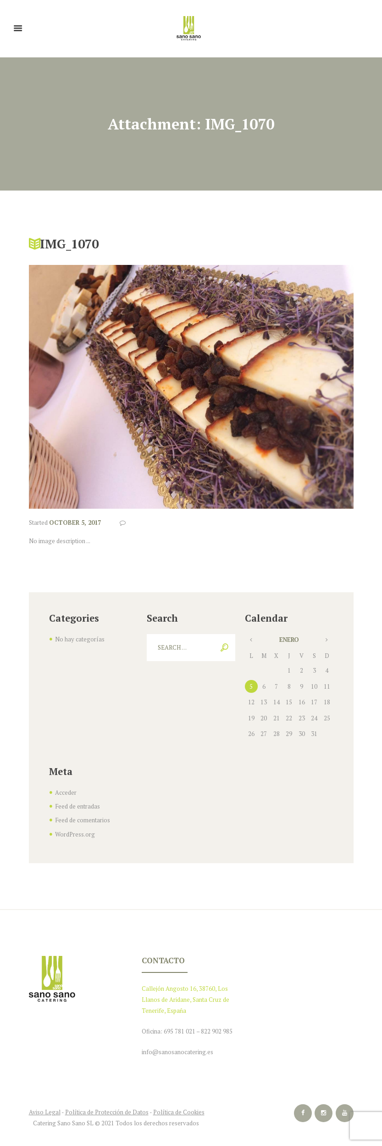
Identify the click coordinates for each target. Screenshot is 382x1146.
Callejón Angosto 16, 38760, (179, 987)
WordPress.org (75, 833)
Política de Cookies (179, 1109)
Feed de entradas (77, 806)
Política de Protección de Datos (107, 1109)
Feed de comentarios (82, 819)
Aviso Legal (45, 1109)
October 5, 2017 (75, 522)
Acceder (66, 792)
